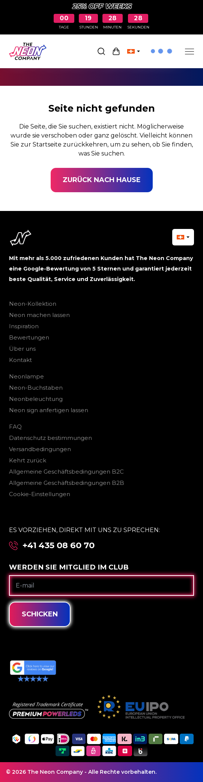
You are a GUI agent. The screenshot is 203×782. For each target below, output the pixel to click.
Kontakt (20, 359)
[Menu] (189, 51)
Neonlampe (26, 376)
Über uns (22, 348)
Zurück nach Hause (102, 180)
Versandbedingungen (40, 449)
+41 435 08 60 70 (59, 545)
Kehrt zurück (27, 460)
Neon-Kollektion (32, 303)
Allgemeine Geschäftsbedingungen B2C (66, 471)
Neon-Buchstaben (36, 387)
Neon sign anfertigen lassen (48, 410)
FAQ (15, 426)
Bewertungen (29, 337)
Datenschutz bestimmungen (50, 437)
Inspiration (24, 326)
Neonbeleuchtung (36, 398)
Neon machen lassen (39, 314)
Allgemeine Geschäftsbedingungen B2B (66, 482)
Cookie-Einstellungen (39, 494)
